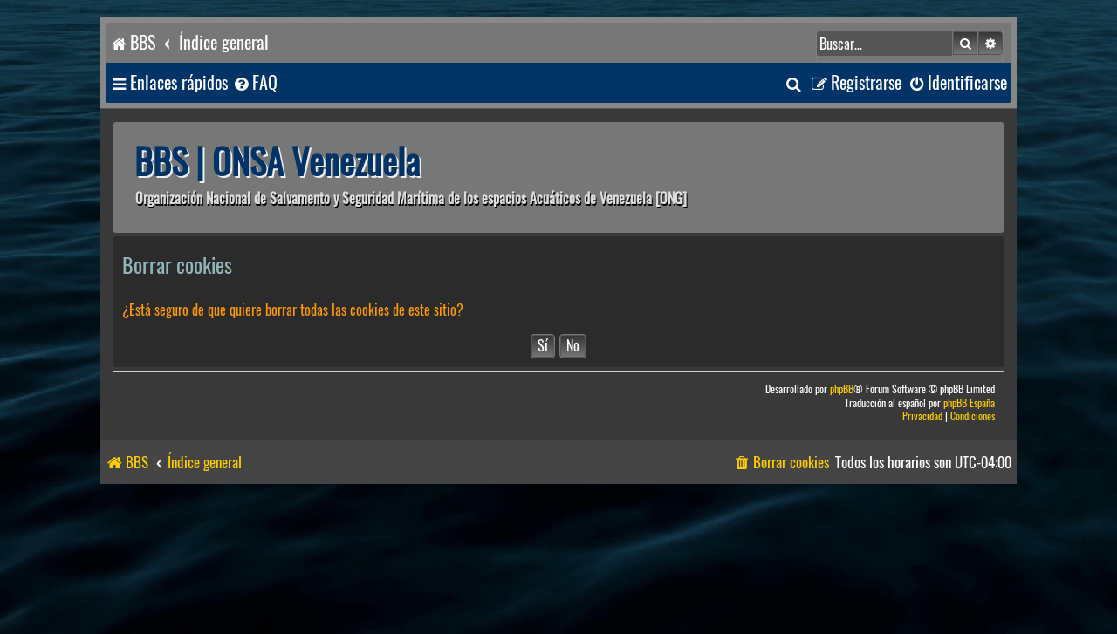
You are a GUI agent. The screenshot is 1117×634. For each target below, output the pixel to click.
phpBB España (969, 403)
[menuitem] (255, 83)
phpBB (841, 389)
